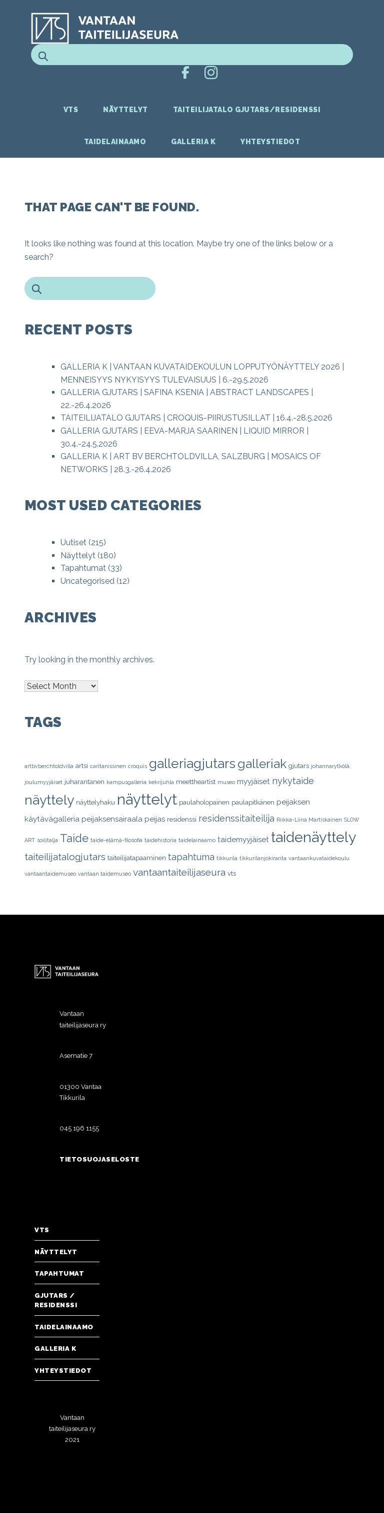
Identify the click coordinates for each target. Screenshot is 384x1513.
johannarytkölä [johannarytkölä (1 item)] (330, 766)
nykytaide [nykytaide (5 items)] (293, 781)
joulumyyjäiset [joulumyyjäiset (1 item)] (43, 782)
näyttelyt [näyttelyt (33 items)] (147, 799)
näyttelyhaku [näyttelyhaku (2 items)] (95, 802)
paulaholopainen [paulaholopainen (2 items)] (204, 802)
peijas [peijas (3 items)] (154, 819)
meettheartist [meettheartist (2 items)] (196, 782)
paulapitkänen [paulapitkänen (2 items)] (253, 802)
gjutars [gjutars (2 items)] (298, 766)
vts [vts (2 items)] (232, 873)
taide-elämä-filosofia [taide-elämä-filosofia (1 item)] (116, 840)
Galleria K (193, 142)
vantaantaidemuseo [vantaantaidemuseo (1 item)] (50, 874)
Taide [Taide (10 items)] (74, 838)
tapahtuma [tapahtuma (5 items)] (191, 857)
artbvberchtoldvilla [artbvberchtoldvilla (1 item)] (49, 766)
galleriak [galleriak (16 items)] (262, 763)
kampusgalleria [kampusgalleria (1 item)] (126, 782)
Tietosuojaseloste (100, 1159)
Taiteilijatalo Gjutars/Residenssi (247, 110)
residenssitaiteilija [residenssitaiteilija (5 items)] (236, 818)
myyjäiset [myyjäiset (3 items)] (253, 781)
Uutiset (73, 542)
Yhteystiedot (270, 142)
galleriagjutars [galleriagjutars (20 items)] (192, 763)
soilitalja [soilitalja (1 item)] (47, 840)
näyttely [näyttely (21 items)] (49, 800)
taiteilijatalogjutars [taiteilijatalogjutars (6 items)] (65, 856)
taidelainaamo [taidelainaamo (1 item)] (197, 840)
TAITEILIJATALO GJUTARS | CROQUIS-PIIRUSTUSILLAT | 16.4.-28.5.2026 (196, 418)
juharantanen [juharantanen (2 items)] (84, 782)
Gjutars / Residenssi (55, 1300)
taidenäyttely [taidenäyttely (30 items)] (313, 837)
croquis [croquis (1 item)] (137, 766)
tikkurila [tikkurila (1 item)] (227, 858)
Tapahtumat (83, 568)
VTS (71, 110)
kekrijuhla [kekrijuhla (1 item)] (161, 782)
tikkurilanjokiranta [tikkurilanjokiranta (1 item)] (263, 858)
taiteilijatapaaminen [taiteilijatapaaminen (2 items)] (137, 858)
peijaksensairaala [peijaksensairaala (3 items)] (112, 819)
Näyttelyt (125, 110)
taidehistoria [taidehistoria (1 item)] (160, 840)
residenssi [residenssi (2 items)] (181, 819)
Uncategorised (87, 581)
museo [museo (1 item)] (226, 782)
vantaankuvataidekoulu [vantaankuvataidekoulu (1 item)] (319, 858)
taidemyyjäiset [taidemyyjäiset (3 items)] (243, 839)
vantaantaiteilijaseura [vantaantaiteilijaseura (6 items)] (179, 872)
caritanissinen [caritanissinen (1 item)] (108, 766)
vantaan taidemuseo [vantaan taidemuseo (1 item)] (104, 874)
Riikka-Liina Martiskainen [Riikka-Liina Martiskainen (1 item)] (309, 820)
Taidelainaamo (115, 142)
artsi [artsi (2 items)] (82, 766)
